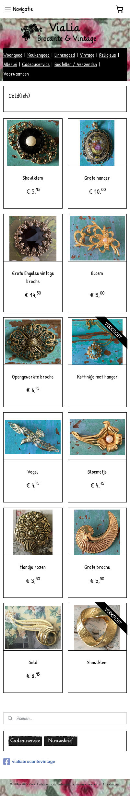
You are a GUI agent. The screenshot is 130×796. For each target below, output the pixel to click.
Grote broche (97, 566)
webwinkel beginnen (71, 784)
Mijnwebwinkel (111, 784)
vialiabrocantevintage (29, 762)
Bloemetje (97, 471)
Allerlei (10, 64)
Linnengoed (64, 54)
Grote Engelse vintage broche (33, 277)
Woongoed (12, 54)
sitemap (44, 784)
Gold (33, 662)
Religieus (107, 54)
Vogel (32, 471)
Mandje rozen (33, 566)
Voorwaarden (16, 73)
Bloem (97, 272)
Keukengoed (38, 54)
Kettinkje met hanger (97, 376)
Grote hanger (97, 177)
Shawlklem (32, 177)
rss (53, 784)
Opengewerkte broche (32, 376)
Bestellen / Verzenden (75, 64)
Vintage (87, 54)
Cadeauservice (36, 64)
